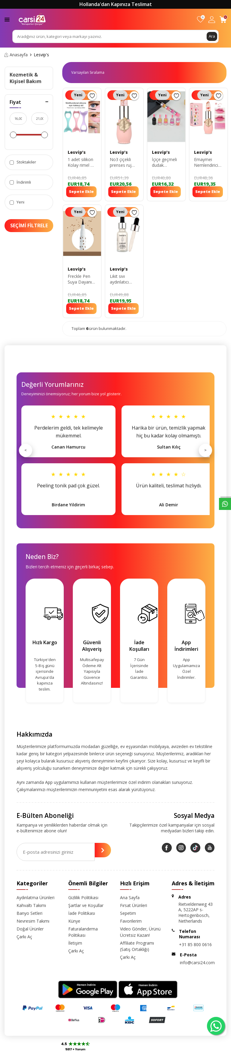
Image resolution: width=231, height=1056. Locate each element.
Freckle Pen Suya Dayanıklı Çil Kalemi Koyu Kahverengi (82, 279)
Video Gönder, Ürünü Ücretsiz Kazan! (140, 932)
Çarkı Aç (24, 937)
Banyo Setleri (29, 913)
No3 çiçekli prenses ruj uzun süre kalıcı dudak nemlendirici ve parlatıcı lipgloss (124, 162)
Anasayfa (16, 54)
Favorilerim (131, 921)
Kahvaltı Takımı (31, 905)
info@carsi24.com (197, 962)
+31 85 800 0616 (195, 944)
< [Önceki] (25, 450)
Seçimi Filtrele (29, 225)
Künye (74, 921)
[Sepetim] (223, 19)
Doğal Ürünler (30, 929)
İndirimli (20, 182)
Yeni (17, 202)
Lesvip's (77, 152)
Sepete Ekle (81, 191)
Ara (211, 36)
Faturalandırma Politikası (83, 932)
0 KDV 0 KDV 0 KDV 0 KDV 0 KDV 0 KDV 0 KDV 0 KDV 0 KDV (90, 73)
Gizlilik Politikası (83, 897)
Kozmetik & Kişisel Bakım (26, 77)
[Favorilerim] (200, 19)
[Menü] (7, 19)
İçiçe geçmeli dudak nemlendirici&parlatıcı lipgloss (166, 162)
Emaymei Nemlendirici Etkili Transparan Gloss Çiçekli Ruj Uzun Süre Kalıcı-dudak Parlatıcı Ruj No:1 (207, 162)
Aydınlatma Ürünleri (35, 897)
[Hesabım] (211, 19)
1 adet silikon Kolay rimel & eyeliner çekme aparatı (81, 162)
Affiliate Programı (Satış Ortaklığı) (137, 946)
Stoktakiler (23, 162)
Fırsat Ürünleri (133, 905)
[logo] (32, 19)
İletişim (75, 943)
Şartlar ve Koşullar (85, 905)
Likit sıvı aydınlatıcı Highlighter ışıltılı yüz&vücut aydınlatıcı (120, 279)
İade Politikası (81, 913)
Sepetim (128, 913)
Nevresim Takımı (33, 921)
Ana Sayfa (130, 897)
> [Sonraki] (205, 450)
